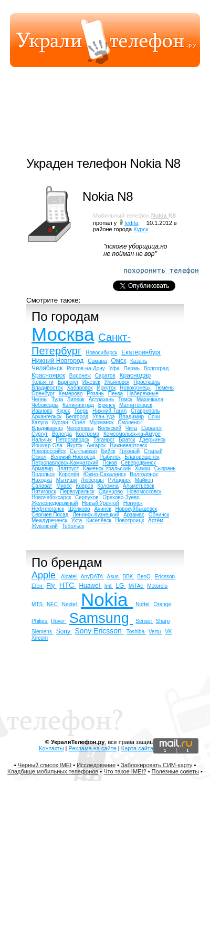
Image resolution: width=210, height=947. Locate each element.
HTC (68, 585)
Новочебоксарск (51, 497)
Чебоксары (45, 405)
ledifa (131, 223)
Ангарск (96, 445)
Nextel (70, 604)
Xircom (40, 638)
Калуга (40, 422)
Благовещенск (141, 457)
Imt (108, 586)
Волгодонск (144, 474)
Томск (125, 399)
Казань (138, 361)
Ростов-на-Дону (86, 368)
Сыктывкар (83, 451)
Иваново (42, 411)
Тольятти (43, 382)
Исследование (96, 765)
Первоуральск (77, 491)
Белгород (77, 416)
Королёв (69, 474)
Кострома (88, 434)
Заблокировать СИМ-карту (156, 765)
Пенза (115, 393)
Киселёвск (98, 520)
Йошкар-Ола (47, 445)
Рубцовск (119, 480)
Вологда (62, 434)
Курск (140, 229)
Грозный (129, 451)
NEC (53, 604)
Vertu (155, 631)
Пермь (132, 368)
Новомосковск (144, 491)
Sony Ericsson (99, 631)
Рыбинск (109, 457)
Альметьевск (138, 486)
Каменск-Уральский (107, 468)
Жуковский (45, 526)
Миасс (63, 486)
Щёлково (79, 509)
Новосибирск (101, 353)
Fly (51, 585)
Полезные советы (175, 771)
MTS (38, 604)
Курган (60, 422)
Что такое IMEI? (124, 771)
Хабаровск (79, 388)
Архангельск (46, 416)
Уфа (114, 368)
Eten (38, 586)
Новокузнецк (135, 388)
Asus (113, 576)
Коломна (108, 486)
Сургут (40, 434)
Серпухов (87, 497)
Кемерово (71, 393)
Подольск (43, 474)
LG (120, 585)
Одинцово (111, 491)
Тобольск (73, 526)
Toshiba (136, 631)
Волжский (109, 428)
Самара (97, 361)
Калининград (78, 405)
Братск (127, 440)
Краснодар (135, 375)
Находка (42, 480)
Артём (155, 520)
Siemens (43, 631)
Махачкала (149, 399)
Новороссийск (49, 451)
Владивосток (47, 388)
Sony (64, 631)
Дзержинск (152, 440)
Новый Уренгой (100, 503)
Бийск (108, 451)
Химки (142, 468)
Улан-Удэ (103, 416)
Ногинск (133, 503)
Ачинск (102, 509)
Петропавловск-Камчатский (65, 463)
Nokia (160, 215)
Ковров (84, 486)
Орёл (79, 422)
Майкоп (144, 480)
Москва (63, 334)
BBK (129, 576)
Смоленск (130, 422)
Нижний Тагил (109, 411)
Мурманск (101, 422)
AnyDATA (92, 576)
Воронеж (80, 376)
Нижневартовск (128, 445)
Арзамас (133, 515)
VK (168, 631)
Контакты (51, 748)
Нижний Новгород (57, 360)
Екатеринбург (141, 352)
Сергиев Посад (50, 515)
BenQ (144, 576)
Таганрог (104, 440)
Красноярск (48, 375)
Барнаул (68, 382)
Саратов (105, 376)
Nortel (143, 604)
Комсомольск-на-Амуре (132, 434)
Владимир (131, 416)
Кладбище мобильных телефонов (52, 771)
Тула (57, 399)
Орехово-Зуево (120, 497)
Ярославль (146, 382)
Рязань (95, 393)
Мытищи (66, 480)
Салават (42, 486)
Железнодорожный (55, 503)
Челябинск (47, 368)
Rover (58, 621)
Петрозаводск (72, 440)
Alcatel (69, 576)
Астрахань (101, 399)
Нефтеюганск (48, 509)
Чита (131, 428)
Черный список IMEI (45, 765)
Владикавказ (47, 428)
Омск (118, 360)
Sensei (144, 621)
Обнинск (159, 515)
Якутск (75, 445)
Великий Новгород (72, 457)
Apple (45, 575)
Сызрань (165, 468)
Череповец (80, 428)
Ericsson (165, 576)
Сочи (154, 416)
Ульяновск (117, 382)
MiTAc (136, 586)
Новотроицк (130, 520)
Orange (162, 604)
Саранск (151, 428)
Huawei (90, 585)
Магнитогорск (135, 405)
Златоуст (68, 468)
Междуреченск (49, 520)
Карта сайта (137, 748)
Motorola (157, 586)
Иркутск (106, 388)
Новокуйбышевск (137, 509)
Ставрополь (145, 411)
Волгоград (156, 368)
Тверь (81, 411)
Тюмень (164, 388)
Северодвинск (138, 463)
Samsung (101, 618)
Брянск (106, 405)
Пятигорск (44, 491)
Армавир (42, 468)
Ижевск (91, 382)
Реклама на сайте (93, 748)
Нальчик (41, 440)
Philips (40, 621)
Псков (109, 463)
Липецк (76, 399)
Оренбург (43, 393)
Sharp (163, 621)
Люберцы (92, 480)
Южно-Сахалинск (104, 474)
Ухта (76, 520)
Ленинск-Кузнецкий (95, 515)
